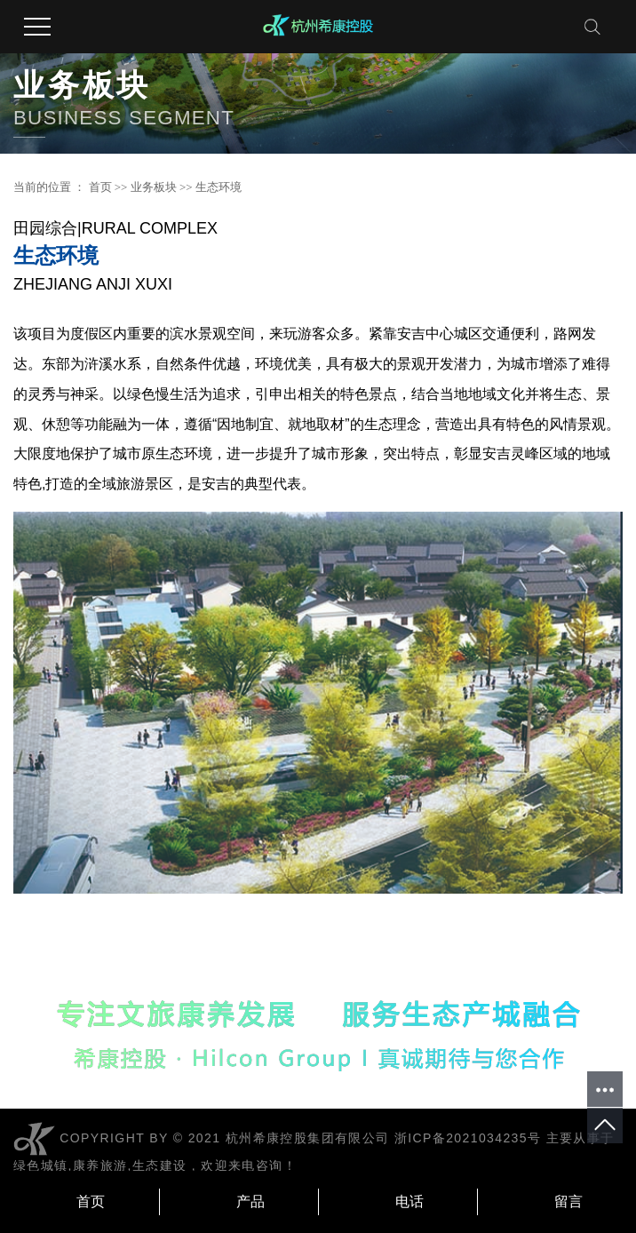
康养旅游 (100, 1165)
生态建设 (159, 1165)
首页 (100, 187)
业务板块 (154, 187)
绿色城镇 (40, 1165)
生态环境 (218, 187)
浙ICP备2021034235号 (468, 1138)
